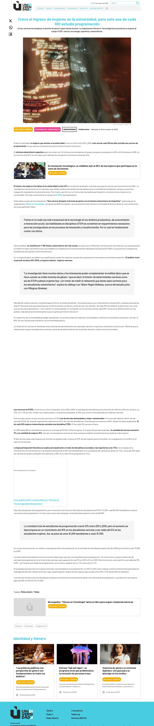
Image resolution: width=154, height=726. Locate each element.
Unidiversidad (69, 129)
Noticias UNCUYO (96, 8)
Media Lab (84, 8)
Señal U (41, 8)
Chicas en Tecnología (34, 204)
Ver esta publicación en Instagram (25, 470)
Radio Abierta (60, 8)
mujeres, (18, 626)
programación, (41, 626)
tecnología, (29, 626)
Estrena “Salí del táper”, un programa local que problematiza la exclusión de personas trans (76, 670)
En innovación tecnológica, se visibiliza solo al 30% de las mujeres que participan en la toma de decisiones (92, 167)
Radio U (49, 8)
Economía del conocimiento (47, 129)
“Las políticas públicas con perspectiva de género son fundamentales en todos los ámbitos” (30, 672)
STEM (58, 195)
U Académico (72, 8)
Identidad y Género (23, 129)
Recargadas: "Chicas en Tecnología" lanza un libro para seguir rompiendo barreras (90, 602)
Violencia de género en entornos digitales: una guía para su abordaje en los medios (119, 670)
